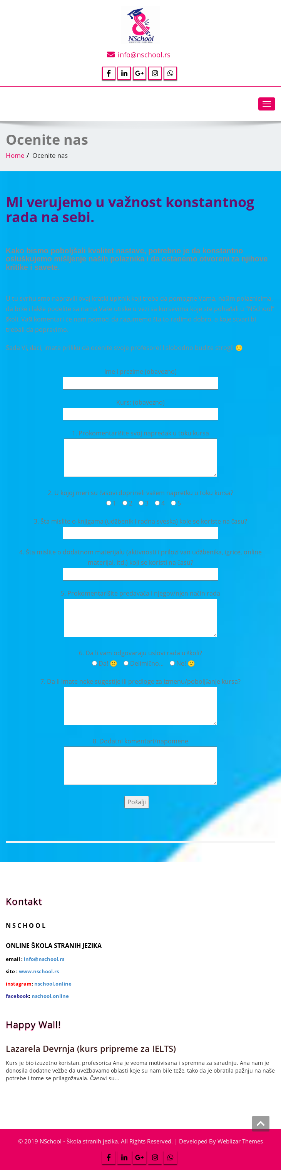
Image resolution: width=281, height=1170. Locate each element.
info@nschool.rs (144, 54)
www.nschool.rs (39, 971)
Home (15, 155)
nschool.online (53, 983)
